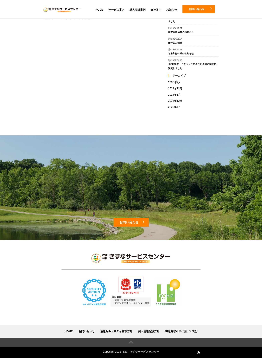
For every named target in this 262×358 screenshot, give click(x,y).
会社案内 (156, 9)
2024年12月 (175, 88)
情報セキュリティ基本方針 (116, 331)
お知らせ (171, 9)
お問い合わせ (87, 331)
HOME (99, 9)
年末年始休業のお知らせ (181, 32)
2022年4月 (174, 107)
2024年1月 (174, 94)
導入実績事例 (137, 9)
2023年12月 (175, 100)
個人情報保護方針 (148, 331)
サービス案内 (116, 9)
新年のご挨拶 (175, 42)
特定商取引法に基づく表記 (181, 331)
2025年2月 (174, 82)
